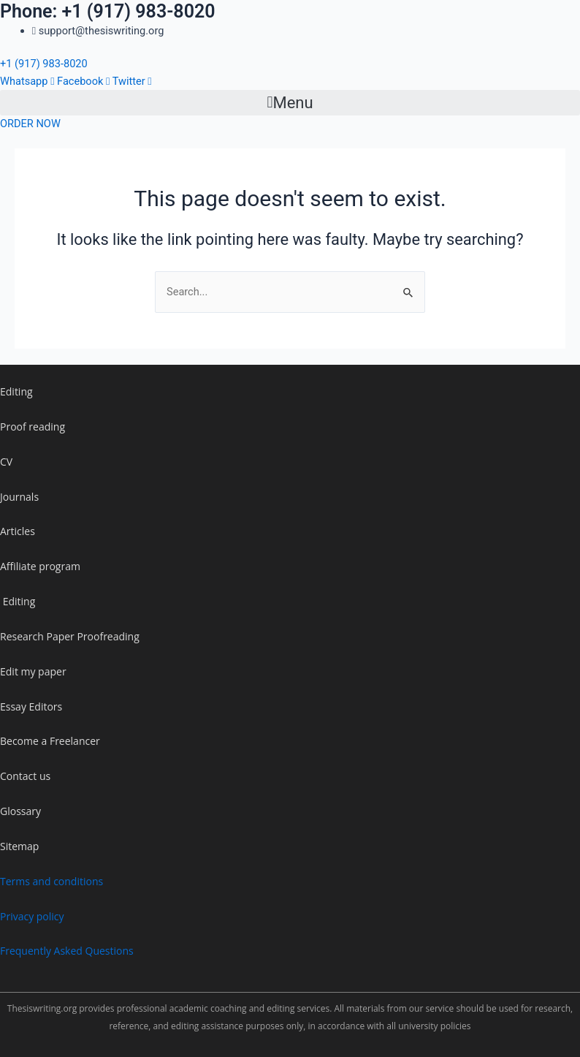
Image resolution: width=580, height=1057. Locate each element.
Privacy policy (32, 916)
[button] (290, 102)
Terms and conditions (51, 881)
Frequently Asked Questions (67, 951)
